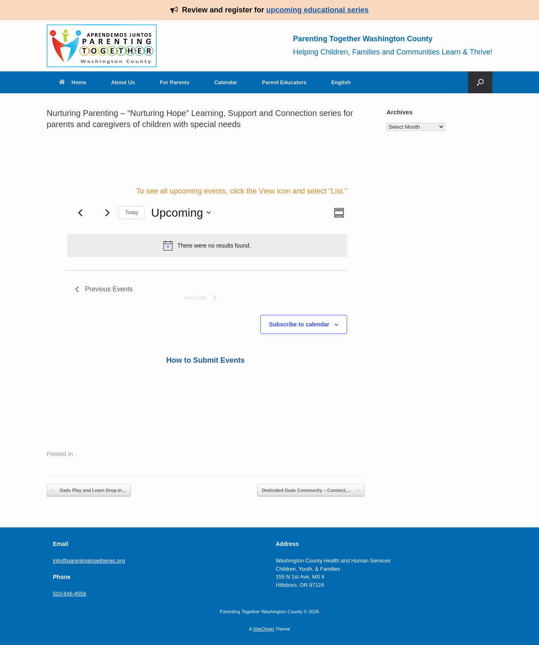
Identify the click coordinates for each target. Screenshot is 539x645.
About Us (123, 82)
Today (131, 212)
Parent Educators (284, 82)
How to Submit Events (205, 360)
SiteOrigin (263, 628)
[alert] (207, 245)
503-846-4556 (69, 594)
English (340, 82)
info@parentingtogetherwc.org (89, 561)
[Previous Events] (80, 212)
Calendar (225, 82)
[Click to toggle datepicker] (181, 213)
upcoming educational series (317, 10)
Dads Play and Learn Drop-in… (88, 490)
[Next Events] (107, 212)
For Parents (174, 82)
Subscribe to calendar (299, 324)
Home (72, 82)
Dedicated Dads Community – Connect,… (310, 490)
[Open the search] (480, 82)
